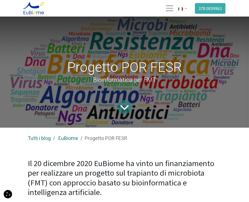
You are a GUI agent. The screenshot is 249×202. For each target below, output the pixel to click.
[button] (8, 194)
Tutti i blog (39, 138)
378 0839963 (210, 8)
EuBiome (68, 138)
